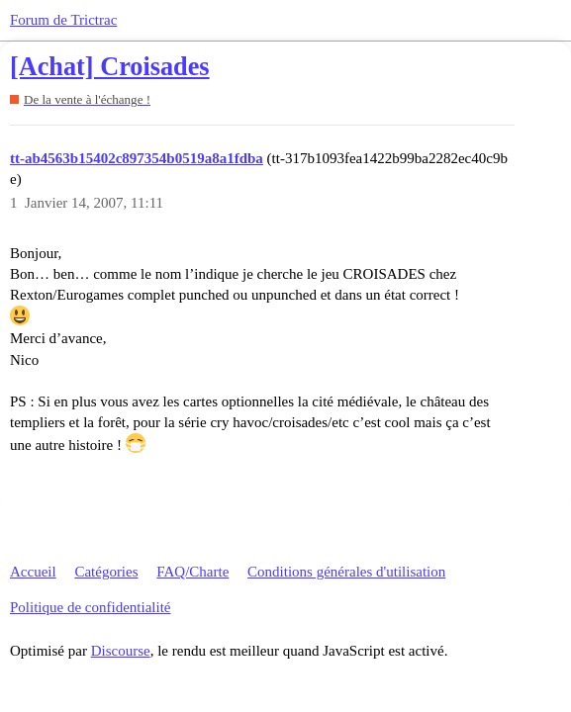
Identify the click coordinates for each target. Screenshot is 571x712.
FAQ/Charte (192, 571)
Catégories (106, 571)
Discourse (120, 651)
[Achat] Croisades (110, 66)
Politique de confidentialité (90, 607)
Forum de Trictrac (63, 20)
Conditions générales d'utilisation (346, 571)
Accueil (33, 571)
